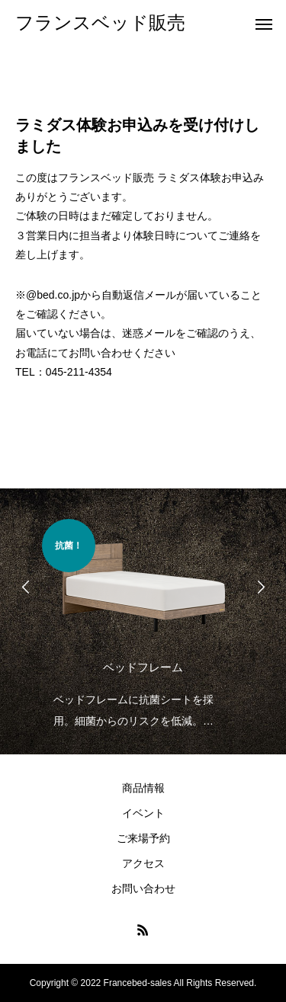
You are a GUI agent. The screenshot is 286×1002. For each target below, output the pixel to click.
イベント (143, 813)
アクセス (143, 863)
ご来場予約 (143, 838)
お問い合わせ (143, 888)
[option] (143, 625)
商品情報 (143, 788)
